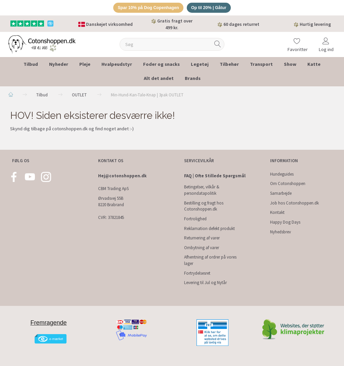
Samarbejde (281, 193)
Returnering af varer (202, 238)
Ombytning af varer (201, 247)
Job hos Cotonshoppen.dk (294, 203)
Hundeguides (282, 174)
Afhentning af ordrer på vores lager (210, 261)
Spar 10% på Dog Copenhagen (147, 7)
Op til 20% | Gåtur (210, 7)
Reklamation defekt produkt (209, 228)
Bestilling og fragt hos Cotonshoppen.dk (203, 206)
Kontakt (277, 212)
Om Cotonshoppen (287, 184)
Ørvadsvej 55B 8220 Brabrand (111, 201)
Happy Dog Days (285, 222)
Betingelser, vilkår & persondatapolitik (201, 190)
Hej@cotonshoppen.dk (122, 176)
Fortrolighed (195, 219)
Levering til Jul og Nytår (205, 282)
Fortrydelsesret (197, 273)
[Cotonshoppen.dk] (42, 44)
